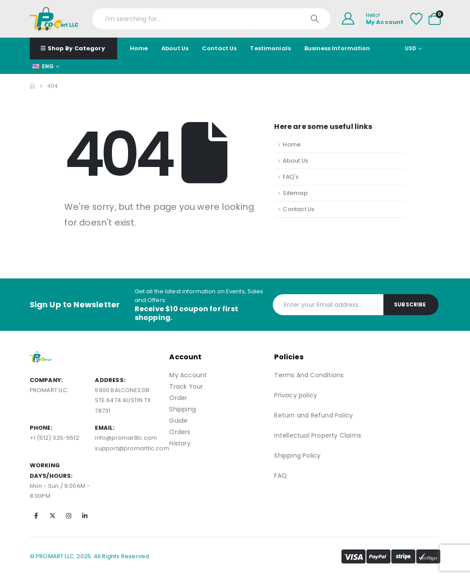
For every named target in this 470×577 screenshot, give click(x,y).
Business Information (337, 48)
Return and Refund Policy (313, 415)
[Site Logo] (54, 19)
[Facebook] (36, 515)
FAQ (280, 475)
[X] (52, 515)
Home (139, 48)
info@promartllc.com (126, 438)
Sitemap (295, 193)
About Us (174, 48)
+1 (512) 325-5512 (54, 438)
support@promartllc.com (132, 448)
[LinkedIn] (84, 515)
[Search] (316, 18)
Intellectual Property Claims (317, 435)
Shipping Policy (297, 455)
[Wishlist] (416, 19)
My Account (188, 375)
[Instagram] (68, 515)
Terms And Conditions (309, 375)
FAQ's (291, 177)
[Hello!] (370, 18)
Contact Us (219, 48)
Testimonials (270, 48)
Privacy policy (295, 395)
